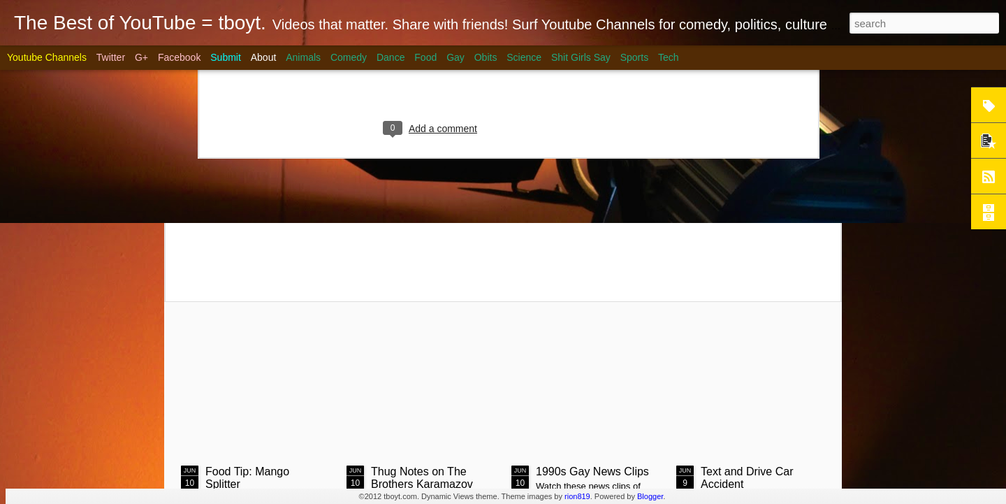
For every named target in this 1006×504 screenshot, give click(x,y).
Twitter (110, 57)
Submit (225, 57)
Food (425, 57)
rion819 (577, 496)
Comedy (348, 57)
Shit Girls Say (581, 57)
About (264, 57)
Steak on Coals (287, 187)
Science (523, 57)
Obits (485, 57)
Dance (390, 57)
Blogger (650, 496)
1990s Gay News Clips (592, 471)
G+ (141, 57)
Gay (455, 57)
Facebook (179, 57)
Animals (303, 57)
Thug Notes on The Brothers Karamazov (422, 478)
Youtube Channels (47, 57)
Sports (634, 57)
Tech (668, 57)
